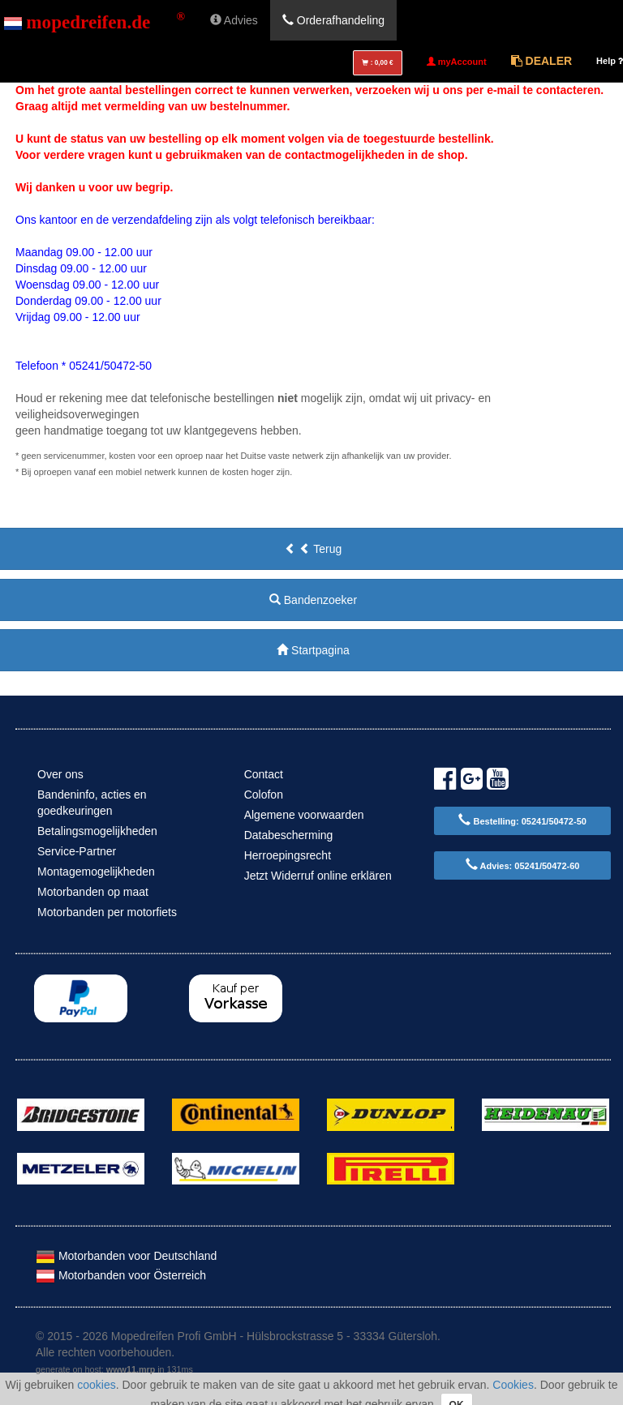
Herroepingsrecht (287, 855)
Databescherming (288, 835)
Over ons (60, 774)
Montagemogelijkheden (96, 871)
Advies (234, 20)
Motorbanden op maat (92, 891)
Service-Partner (76, 851)
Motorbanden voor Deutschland (126, 1255)
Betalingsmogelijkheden (97, 831)
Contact (263, 774)
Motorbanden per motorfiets (107, 912)
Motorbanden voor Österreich (121, 1275)
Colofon (263, 794)
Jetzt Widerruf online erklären (318, 875)
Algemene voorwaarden (304, 814)
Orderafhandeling (333, 20)
